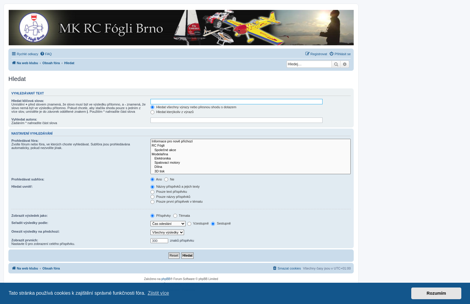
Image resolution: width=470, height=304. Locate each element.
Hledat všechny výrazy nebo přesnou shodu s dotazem (193, 107)
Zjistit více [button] (158, 293)
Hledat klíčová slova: (27, 101)
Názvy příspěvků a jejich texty (175, 186)
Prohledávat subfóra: (27, 179)
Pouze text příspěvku (168, 191)
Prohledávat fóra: (24, 140)
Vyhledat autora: (24, 119)
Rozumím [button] (436, 293)
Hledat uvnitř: (22, 186)
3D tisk (250, 171)
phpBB (165, 279)
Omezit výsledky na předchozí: (35, 231)
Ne (169, 179)
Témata (181, 215)
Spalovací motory (250, 163)
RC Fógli (250, 146)
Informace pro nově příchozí (250, 141)
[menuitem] (46, 54)
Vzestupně (198, 223)
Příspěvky (160, 215)
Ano (156, 179)
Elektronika (250, 158)
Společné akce (250, 150)
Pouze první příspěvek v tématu (176, 201)
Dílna (250, 167)
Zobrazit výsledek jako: (29, 215)
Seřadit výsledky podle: (29, 223)
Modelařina (250, 154)
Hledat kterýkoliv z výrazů (172, 112)
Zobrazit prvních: (24, 240)
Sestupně (221, 223)
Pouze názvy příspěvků (170, 196)
